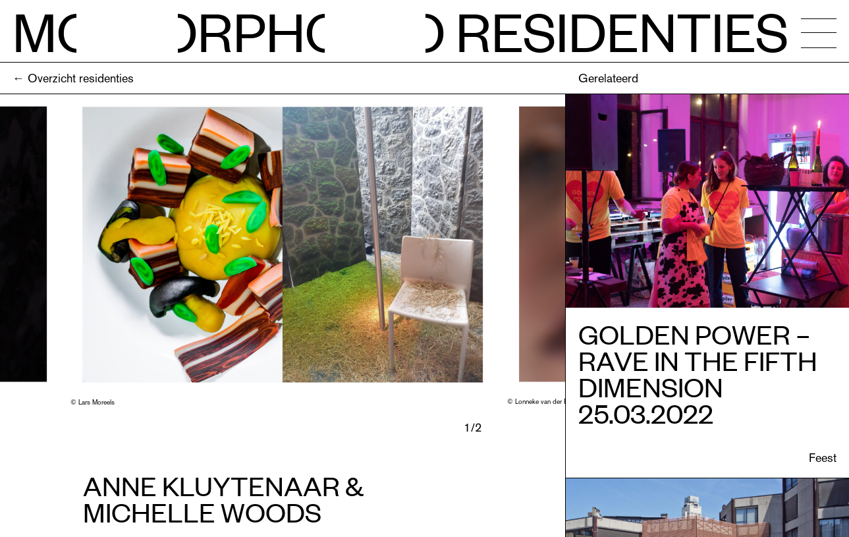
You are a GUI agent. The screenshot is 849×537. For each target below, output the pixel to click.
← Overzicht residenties (73, 78)
